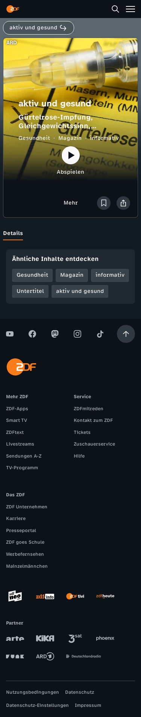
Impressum (88, 705)
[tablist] (70, 233)
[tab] (13, 233)
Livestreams (20, 444)
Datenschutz (79, 692)
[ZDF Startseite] (13, 9)
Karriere (16, 518)
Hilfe (79, 456)
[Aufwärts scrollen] (126, 334)
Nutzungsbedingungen (32, 692)
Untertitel (30, 291)
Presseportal (21, 530)
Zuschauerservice (94, 444)
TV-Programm (22, 467)
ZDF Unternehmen (26, 506)
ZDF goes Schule (25, 542)
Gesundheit (34, 138)
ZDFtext (15, 432)
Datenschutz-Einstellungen (37, 705)
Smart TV (16, 420)
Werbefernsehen (25, 554)
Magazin (70, 138)
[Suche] (115, 9)
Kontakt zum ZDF (93, 420)
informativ (104, 138)
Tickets (82, 432)
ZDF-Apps (17, 408)
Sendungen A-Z (23, 456)
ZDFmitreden (88, 408)
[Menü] (130, 9)
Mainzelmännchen (27, 566)
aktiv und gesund (80, 291)
